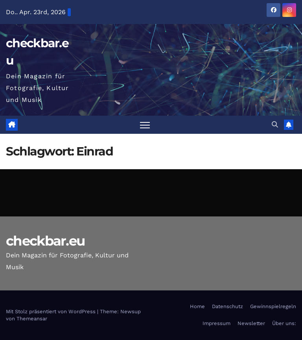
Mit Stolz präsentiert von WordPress (51, 311)
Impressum (216, 323)
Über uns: (284, 323)
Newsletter (251, 323)
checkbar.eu (45, 241)
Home (197, 306)
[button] (275, 124)
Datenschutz (227, 306)
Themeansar (32, 319)
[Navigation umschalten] (145, 125)
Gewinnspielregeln (273, 306)
